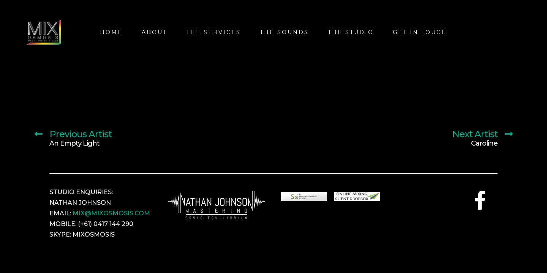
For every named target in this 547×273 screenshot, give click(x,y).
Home (111, 32)
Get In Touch (420, 32)
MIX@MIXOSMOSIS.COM (111, 213)
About (154, 32)
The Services (213, 32)
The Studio (351, 32)
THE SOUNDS (284, 32)
